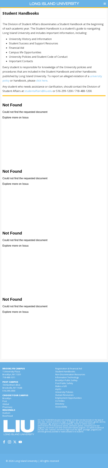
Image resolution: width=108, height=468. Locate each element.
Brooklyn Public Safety (66, 380)
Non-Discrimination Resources (70, 374)
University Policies (64, 392)
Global (5, 404)
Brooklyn (6, 398)
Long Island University (26, 460)
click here (41, 80)
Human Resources (64, 394)
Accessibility (61, 406)
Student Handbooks (65, 371)
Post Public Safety (64, 383)
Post (4, 401)
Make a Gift (61, 386)
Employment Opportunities (68, 397)
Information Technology (67, 377)
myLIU (58, 389)
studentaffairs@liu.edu (38, 91)
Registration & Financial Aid (68, 368)
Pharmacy (7, 407)
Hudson (6, 412)
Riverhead (7, 415)
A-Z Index (60, 400)
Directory (59, 403)
